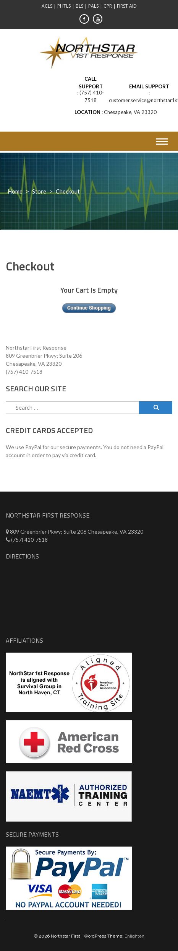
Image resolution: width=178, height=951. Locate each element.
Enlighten (134, 936)
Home (15, 191)
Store (39, 191)
